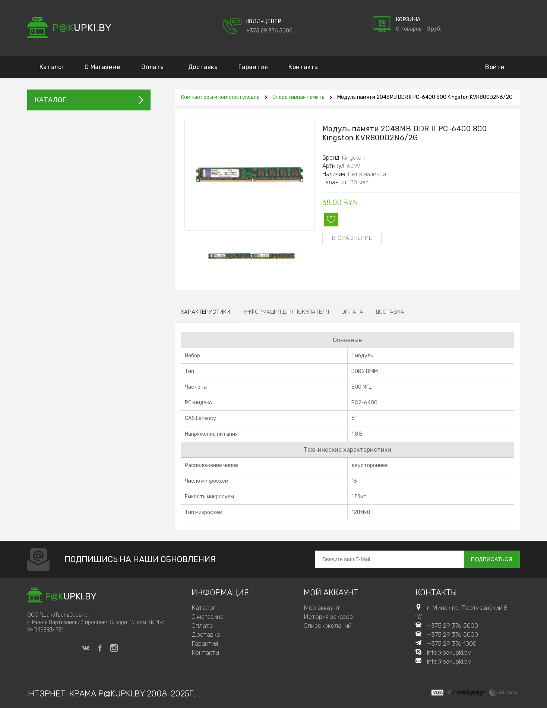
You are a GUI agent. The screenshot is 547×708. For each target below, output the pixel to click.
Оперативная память (298, 97)
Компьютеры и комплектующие (220, 97)
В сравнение (352, 238)
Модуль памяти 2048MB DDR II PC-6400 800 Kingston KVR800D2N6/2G (425, 97)
